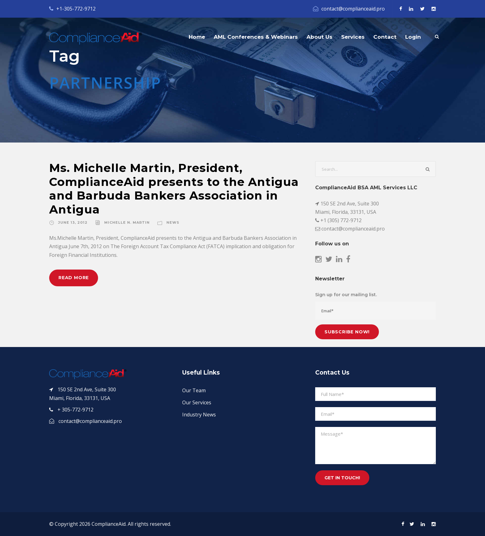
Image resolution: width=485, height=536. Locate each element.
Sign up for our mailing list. (346, 294)
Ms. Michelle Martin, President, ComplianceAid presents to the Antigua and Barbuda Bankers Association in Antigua (174, 188)
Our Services (196, 402)
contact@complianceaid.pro (353, 8)
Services (353, 37)
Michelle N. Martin (127, 222)
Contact (385, 37)
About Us (320, 37)
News (172, 222)
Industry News (199, 414)
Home (197, 37)
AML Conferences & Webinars (256, 37)
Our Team (194, 390)
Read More (73, 277)
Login (413, 37)
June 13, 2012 (73, 222)
